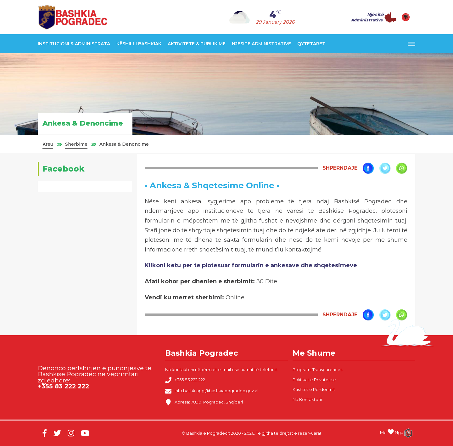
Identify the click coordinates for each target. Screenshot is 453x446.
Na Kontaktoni (307, 399)
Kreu (47, 144)
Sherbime (76, 144)
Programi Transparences (317, 369)
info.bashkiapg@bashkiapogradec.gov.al (211, 391)
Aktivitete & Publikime (197, 44)
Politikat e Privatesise (314, 379)
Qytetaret (311, 44)
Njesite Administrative (261, 44)
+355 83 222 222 (185, 380)
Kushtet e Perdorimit (314, 389)
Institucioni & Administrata (74, 44)
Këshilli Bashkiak (138, 44)
